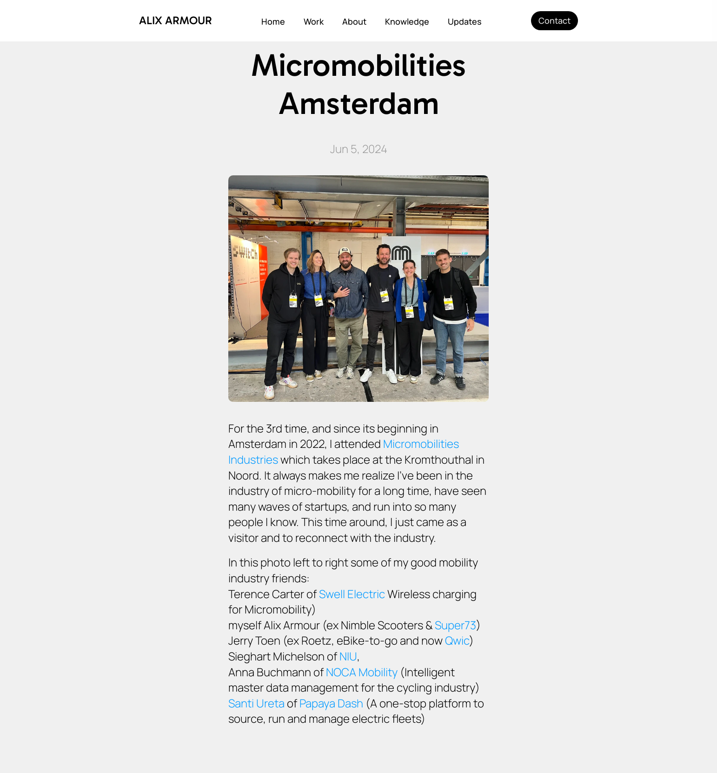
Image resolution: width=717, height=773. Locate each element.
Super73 (455, 625)
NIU (348, 656)
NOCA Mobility (362, 672)
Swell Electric (352, 593)
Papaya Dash (331, 703)
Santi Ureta (256, 703)
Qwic (457, 640)
